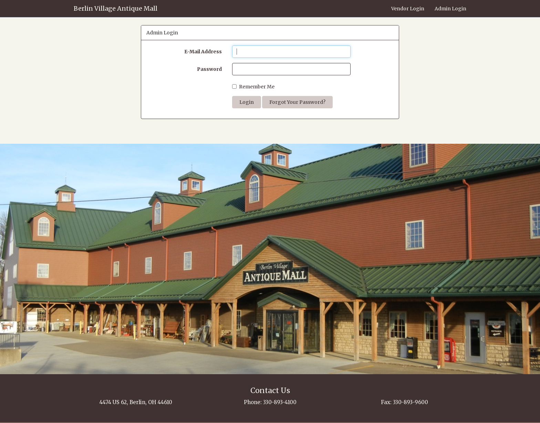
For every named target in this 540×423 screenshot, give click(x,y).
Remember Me (253, 87)
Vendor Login (407, 9)
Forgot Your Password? (297, 102)
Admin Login (450, 9)
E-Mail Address (203, 51)
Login (246, 102)
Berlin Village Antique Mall (115, 8)
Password (209, 69)
